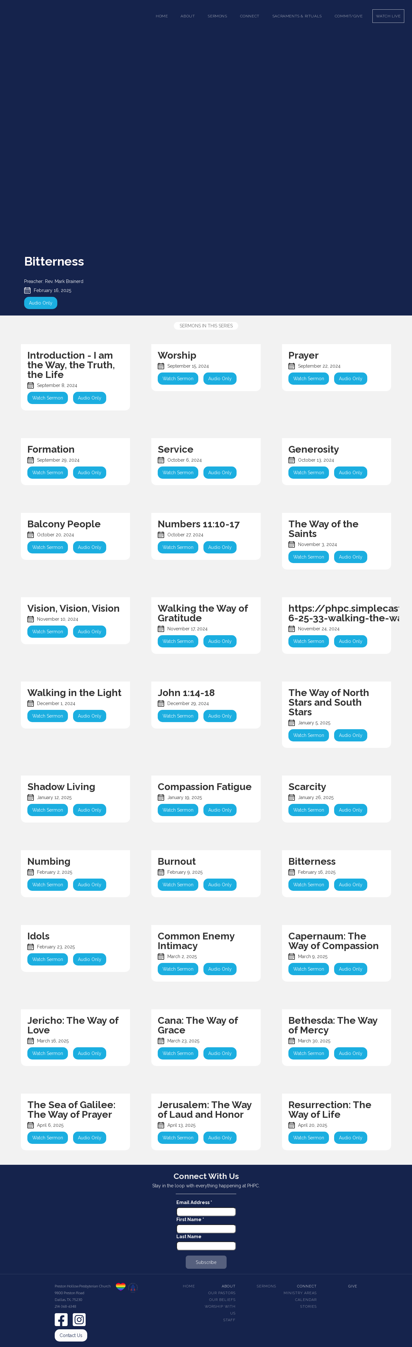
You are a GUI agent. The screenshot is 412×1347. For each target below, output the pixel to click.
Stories (308, 1307)
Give (352, 1286)
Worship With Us (220, 1310)
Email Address (194, 1202)
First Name (190, 1219)
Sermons (266, 1286)
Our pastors (222, 1293)
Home (162, 16)
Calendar (306, 1300)
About (229, 1286)
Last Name (188, 1236)
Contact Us (71, 1335)
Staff (229, 1320)
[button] (187, 16)
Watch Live (388, 16)
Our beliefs (222, 1300)
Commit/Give (349, 16)
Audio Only (40, 303)
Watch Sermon (47, 397)
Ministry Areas (300, 1293)
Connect (307, 1286)
